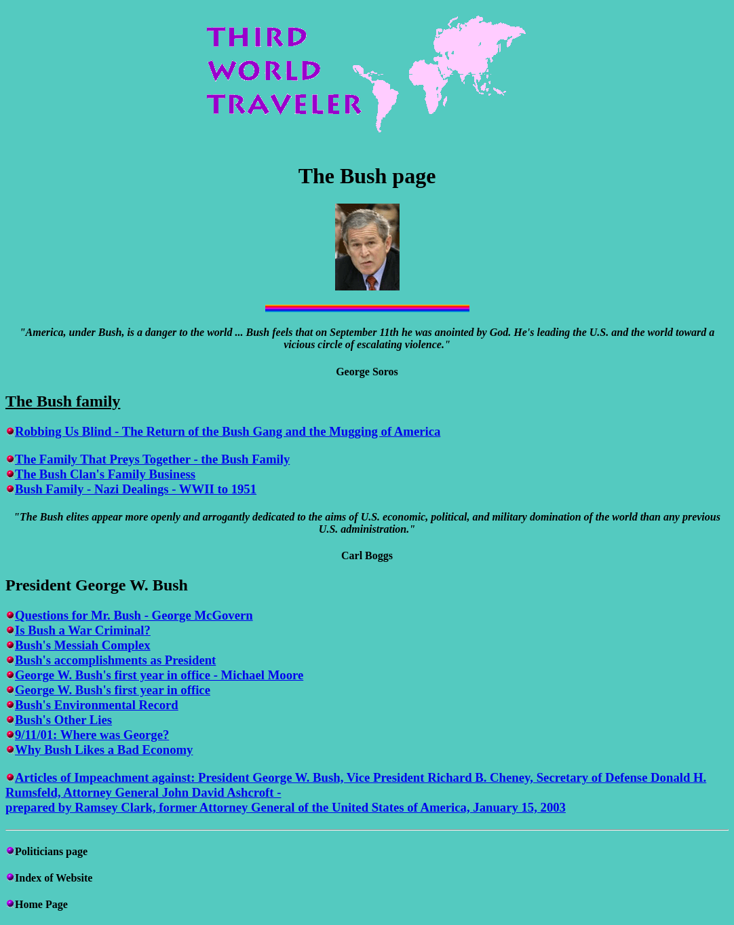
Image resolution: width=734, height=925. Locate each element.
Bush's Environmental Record (96, 705)
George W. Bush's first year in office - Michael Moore (159, 675)
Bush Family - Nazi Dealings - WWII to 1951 (135, 489)
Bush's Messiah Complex (83, 645)
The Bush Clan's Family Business (105, 474)
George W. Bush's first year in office (112, 690)
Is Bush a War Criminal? (83, 630)
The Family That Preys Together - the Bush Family (152, 459)
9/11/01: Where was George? (92, 735)
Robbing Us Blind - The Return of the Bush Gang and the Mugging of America (227, 431)
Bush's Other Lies (63, 720)
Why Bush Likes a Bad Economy (104, 749)
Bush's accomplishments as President (115, 660)
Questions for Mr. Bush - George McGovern (134, 615)
